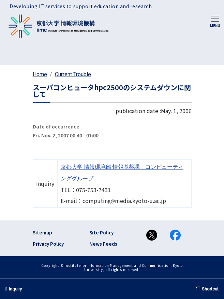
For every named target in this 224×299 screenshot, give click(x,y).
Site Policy (101, 232)
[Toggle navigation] (215, 21)
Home (40, 74)
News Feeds (103, 244)
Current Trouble (73, 74)
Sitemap (42, 232)
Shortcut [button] (207, 288)
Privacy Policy (48, 244)
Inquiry (13, 288)
